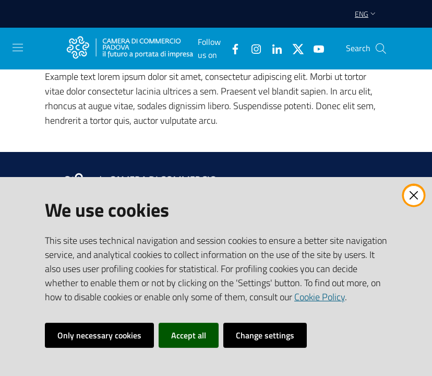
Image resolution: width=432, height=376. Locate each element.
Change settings (265, 335)
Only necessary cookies (99, 335)
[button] (381, 48)
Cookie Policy (319, 297)
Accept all (188, 335)
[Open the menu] (17, 47)
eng (366, 13)
